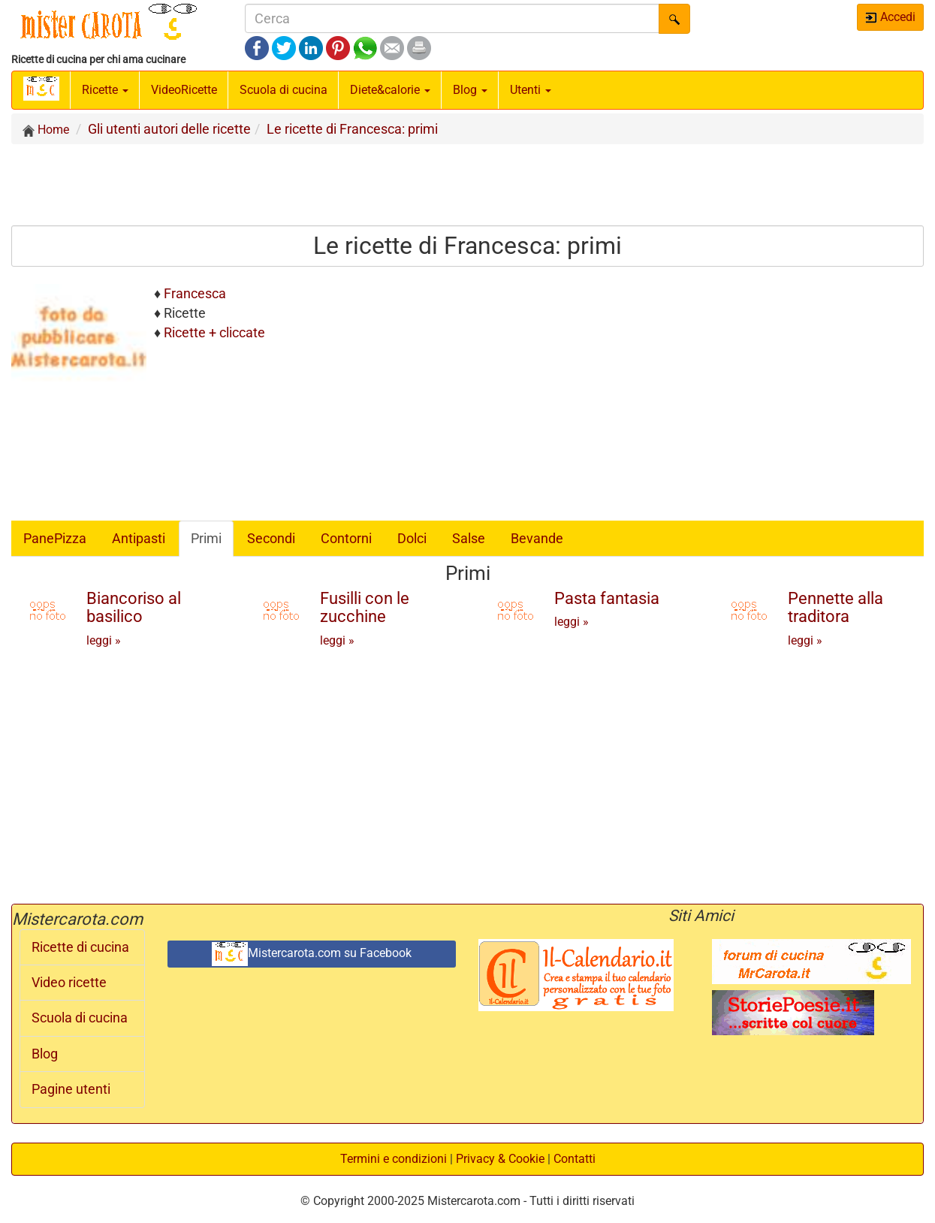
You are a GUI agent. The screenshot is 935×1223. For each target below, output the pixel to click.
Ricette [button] (105, 90)
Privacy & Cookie (500, 1159)
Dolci (412, 538)
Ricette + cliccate (214, 332)
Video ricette (69, 982)
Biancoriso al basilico (133, 607)
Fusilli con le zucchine (364, 607)
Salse (468, 538)
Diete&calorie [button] (390, 90)
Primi (206, 538)
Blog (45, 1054)
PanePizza (54, 538)
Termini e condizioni (393, 1159)
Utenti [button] (530, 90)
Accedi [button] (890, 17)
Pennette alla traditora (835, 607)
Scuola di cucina (283, 90)
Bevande (537, 538)
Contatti (574, 1159)
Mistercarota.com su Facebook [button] (312, 954)
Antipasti (138, 538)
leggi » (103, 640)
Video (184, 90)
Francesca (195, 293)
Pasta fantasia (606, 598)
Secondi (271, 538)
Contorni (346, 538)
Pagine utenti (71, 1089)
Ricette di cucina (80, 947)
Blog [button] (470, 90)
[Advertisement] (468, 184)
